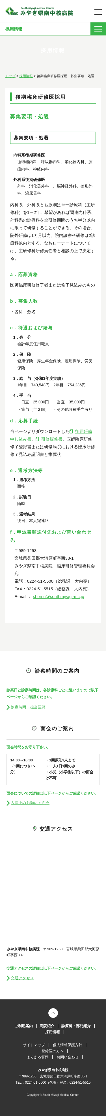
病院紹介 (47, 1026)
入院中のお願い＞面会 (30, 803)
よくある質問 (38, 1057)
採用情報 (26, 76)
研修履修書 (51, 439)
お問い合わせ (68, 1057)
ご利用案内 (23, 1026)
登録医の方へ (53, 1051)
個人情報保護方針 (67, 1045)
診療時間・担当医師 (28, 707)
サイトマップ (34, 1045)
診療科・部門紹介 (76, 1026)
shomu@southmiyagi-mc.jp (58, 596)
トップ (10, 76)
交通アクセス (22, 978)
